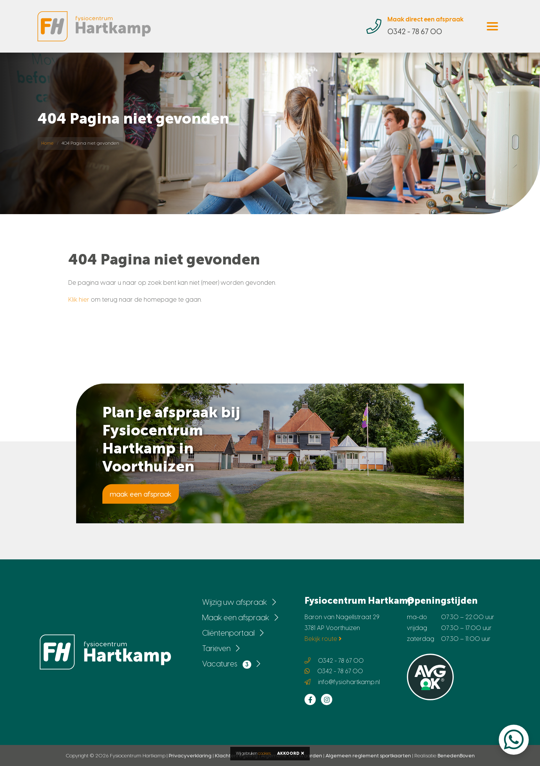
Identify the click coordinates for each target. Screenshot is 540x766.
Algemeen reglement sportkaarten (368, 755)
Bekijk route (323, 638)
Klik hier (78, 299)
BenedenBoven (456, 755)
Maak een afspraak (240, 617)
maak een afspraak (140, 493)
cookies (264, 753)
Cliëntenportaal (233, 633)
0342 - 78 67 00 (341, 660)
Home (47, 143)
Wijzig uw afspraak (239, 602)
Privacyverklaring (190, 755)
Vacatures (231, 664)
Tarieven (221, 648)
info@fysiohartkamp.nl (349, 682)
